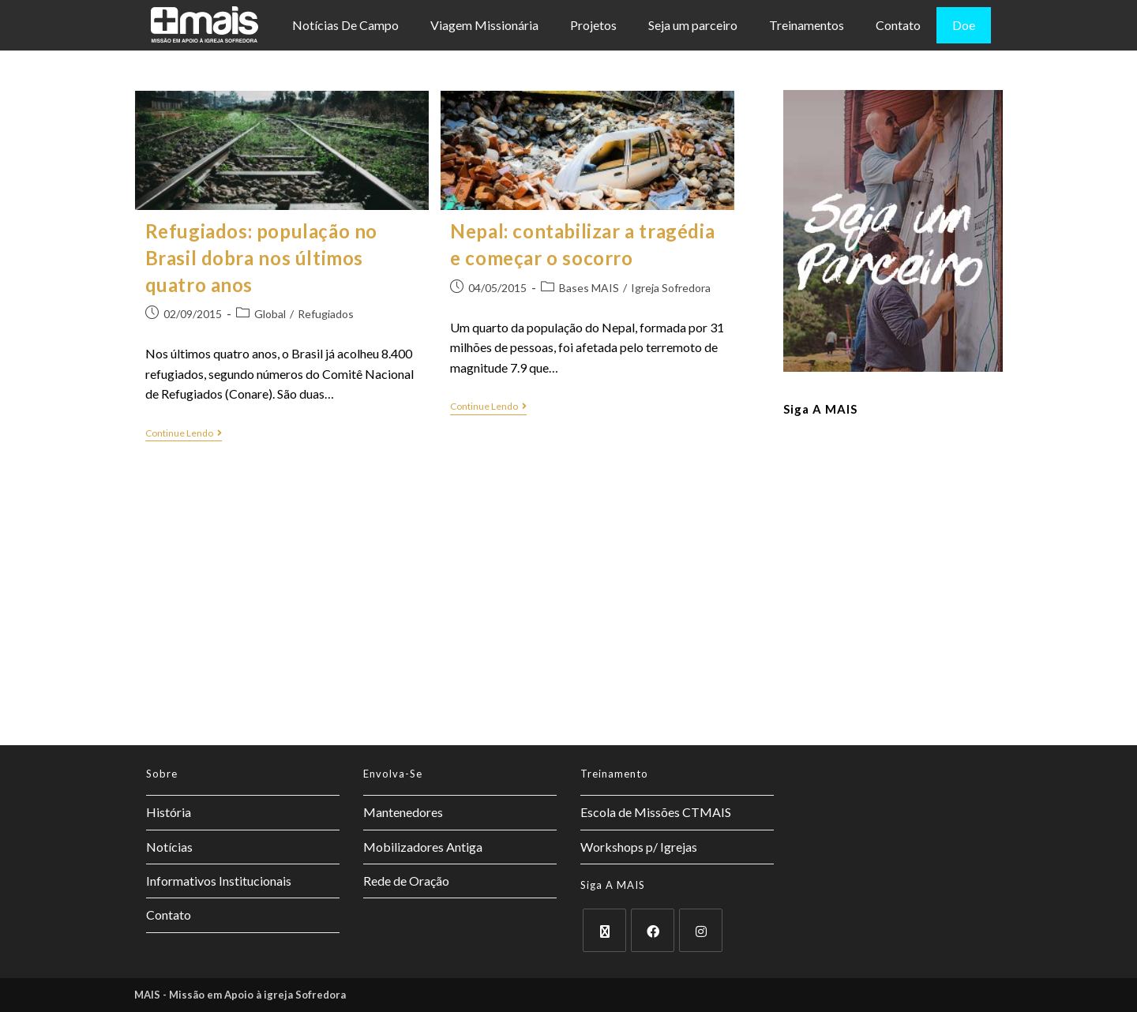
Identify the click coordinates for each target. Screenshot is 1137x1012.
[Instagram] (700, 930)
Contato (898, 24)
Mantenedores (403, 811)
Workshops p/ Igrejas (638, 846)
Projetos (593, 24)
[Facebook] (652, 930)
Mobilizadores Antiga (422, 846)
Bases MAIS (589, 287)
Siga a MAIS (820, 409)
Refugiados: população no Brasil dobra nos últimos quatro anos (261, 257)
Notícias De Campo (345, 24)
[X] (604, 930)
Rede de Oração (406, 880)
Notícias (169, 846)
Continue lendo (183, 433)
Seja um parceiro (692, 24)
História (168, 811)
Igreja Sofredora (671, 287)
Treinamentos (806, 24)
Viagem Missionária (484, 24)
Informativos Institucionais (218, 880)
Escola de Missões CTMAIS (655, 811)
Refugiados (326, 313)
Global (270, 313)
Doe (963, 24)
